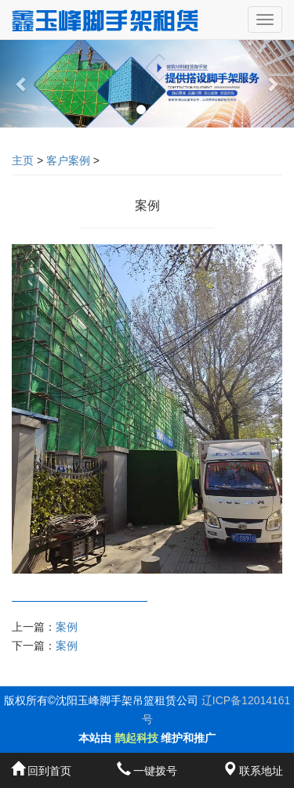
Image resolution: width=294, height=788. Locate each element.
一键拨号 (147, 771)
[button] (22, 84)
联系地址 (253, 771)
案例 (67, 627)
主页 (23, 160)
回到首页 (41, 771)
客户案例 (68, 160)
